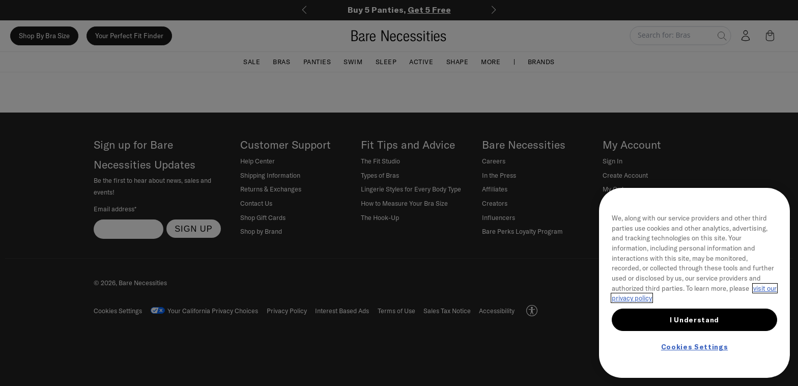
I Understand (694, 320)
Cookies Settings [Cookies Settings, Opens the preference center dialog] (694, 347)
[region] (694, 283)
